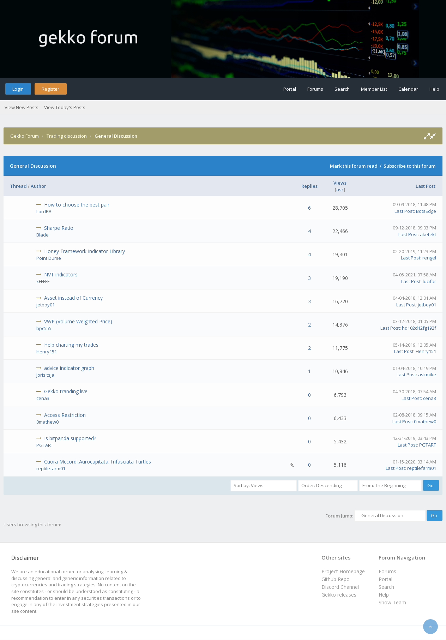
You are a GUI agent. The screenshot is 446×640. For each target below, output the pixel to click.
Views (339, 183)
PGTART (44, 445)
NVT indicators (61, 274)
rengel (429, 258)
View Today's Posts (64, 107)
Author (38, 186)
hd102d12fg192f (419, 328)
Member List (374, 89)
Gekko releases (338, 594)
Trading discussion (67, 136)
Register (50, 89)
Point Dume (48, 258)
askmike (427, 374)
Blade (42, 235)
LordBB (44, 211)
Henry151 (46, 351)
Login (18, 89)
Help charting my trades (71, 344)
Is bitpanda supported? (70, 438)
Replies (309, 186)
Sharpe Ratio (58, 228)
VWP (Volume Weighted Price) (78, 321)
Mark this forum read (354, 166)
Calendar (408, 89)
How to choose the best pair (76, 204)
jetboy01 (45, 304)
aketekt (428, 234)
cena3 (42, 398)
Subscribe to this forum (409, 166)
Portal (289, 89)
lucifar (429, 281)
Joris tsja (45, 375)
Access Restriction (65, 415)
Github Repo (335, 579)
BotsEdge (426, 211)
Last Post (425, 186)
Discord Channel (340, 587)
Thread (18, 186)
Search (342, 89)
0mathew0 (47, 422)
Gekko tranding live (66, 391)
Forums (315, 89)
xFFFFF (42, 281)
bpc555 (44, 328)
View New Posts (21, 107)
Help (434, 89)
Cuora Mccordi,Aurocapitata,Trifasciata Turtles (97, 461)
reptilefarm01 (50, 468)
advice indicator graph (69, 368)
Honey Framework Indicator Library (84, 251)
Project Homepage (343, 571)
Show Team (392, 602)
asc (340, 189)
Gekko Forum (24, 136)
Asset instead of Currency (73, 297)
